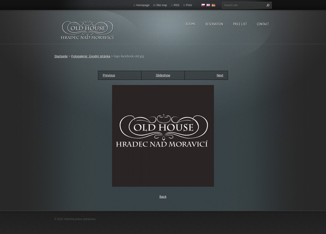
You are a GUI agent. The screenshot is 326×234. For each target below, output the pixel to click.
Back (162, 197)
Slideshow (163, 75)
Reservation (214, 24)
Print (189, 5)
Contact (263, 24)
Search (267, 5)
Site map (161, 5)
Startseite (61, 56)
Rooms (191, 24)
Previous (109, 75)
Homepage (143, 5)
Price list (240, 24)
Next (220, 75)
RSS (177, 5)
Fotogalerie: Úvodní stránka (90, 56)
